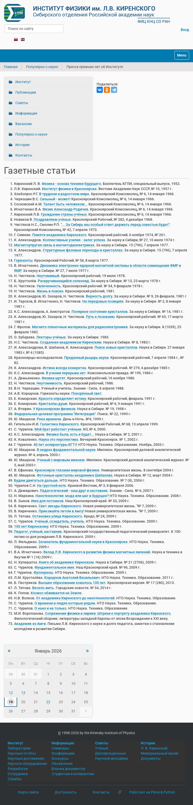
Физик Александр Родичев (65, 209)
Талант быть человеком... (65, 204)
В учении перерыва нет (66, 373)
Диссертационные (110, 753)
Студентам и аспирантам (73, 774)
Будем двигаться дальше (36, 480)
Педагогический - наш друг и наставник (74, 491)
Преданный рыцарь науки (86, 358)
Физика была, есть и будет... (70, 434)
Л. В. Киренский (154, 748)
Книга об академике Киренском (66, 562)
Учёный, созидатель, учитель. (60, 521)
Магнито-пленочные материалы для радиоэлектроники (80, 327)
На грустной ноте (51, 485)
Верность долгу (99, 296)
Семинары (60, 748)
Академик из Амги (30, 624)
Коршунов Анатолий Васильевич (72, 578)
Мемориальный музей (159, 753)
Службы (14, 779)
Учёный (101, 748)
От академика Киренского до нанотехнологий (75, 598)
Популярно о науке (42, 67)
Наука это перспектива (58, 439)
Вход (185, 30)
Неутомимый (48, 276)
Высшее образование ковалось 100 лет (72, 583)
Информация (26, 113)
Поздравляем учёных (52, 219)
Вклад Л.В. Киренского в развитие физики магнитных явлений (96, 552)
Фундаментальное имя (54, 567)
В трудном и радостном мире (64, 194)
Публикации (25, 92)
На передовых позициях (102, 301)
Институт (23, 82)
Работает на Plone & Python (152, 792)
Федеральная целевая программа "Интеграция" (55, 414)
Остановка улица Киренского (56, 516)
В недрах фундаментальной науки (66, 450)
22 (48, 702)
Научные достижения (26, 758)
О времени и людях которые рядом (65, 603)
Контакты (23, 155)
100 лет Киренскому (31, 526)
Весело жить (43, 588)
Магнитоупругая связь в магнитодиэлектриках (54, 245)
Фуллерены (43, 572)
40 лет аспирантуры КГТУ (54, 445)
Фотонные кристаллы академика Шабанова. (75, 475)
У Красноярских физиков (54, 409)
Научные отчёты (22, 753)
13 (23, 693)
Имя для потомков (47, 501)
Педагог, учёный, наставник (38, 532)
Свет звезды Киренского (60, 506)
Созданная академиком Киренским (70, 342)
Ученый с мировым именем (61, 460)
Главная (11, 67)
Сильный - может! (55, 199)
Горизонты (23, 260)
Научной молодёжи (111, 758)
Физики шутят (53, 378)
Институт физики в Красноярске (69, 189)
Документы (151, 758)
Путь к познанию (100, 317)
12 (11, 693)
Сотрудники (18, 774)
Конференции (63, 753)
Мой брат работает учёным (58, 429)
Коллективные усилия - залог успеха (73, 240)
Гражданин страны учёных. (64, 214)
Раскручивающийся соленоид (63, 281)
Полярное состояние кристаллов (100, 312)
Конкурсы (60, 758)
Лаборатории (19, 748)
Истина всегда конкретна (64, 368)
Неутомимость (49, 383)
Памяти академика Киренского (59, 235)
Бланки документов (68, 769)
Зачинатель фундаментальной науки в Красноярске (83, 542)
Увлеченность (49, 286)
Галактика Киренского (59, 424)
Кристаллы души (53, 404)
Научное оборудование (27, 764)
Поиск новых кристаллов (116, 347)
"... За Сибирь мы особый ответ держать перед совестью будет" (115, 225)
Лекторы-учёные (51, 337)
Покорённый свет (86, 393)
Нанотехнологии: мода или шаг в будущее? (73, 496)
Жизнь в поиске (50, 291)
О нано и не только (50, 608)
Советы (21, 103)
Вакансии (23, 124)
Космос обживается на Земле (56, 593)
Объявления (62, 764)
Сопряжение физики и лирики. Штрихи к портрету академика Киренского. (108, 613)
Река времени (49, 419)
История (22, 145)
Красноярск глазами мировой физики (67, 470)
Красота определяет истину (62, 398)
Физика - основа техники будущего (71, 184)
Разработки (18, 769)
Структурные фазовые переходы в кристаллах (82, 250)
